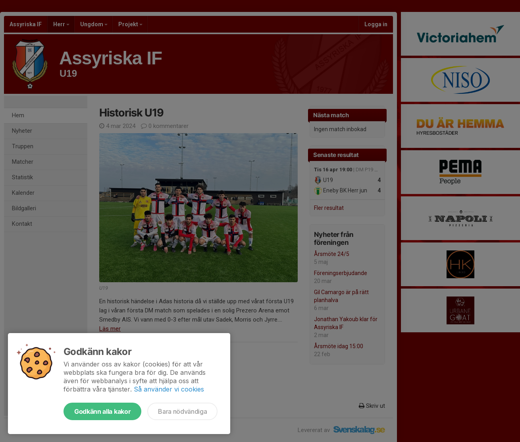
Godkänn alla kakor (102, 411)
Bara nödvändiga (182, 411)
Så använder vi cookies (169, 389)
